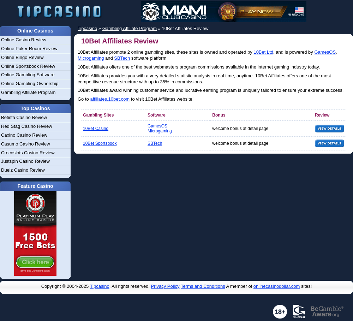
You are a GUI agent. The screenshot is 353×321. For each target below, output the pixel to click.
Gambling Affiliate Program (28, 92)
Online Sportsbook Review (28, 66)
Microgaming (91, 58)
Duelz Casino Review (23, 170)
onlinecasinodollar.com (276, 286)
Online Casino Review (23, 39)
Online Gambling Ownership (30, 83)
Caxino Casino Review (24, 135)
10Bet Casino (95, 128)
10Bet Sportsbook (99, 143)
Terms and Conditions (203, 286)
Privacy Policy (165, 286)
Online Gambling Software (28, 74)
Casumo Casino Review (25, 144)
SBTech (122, 58)
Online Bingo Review (22, 57)
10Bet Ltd (263, 52)
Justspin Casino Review (25, 161)
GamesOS (325, 52)
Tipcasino (99, 286)
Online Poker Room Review (29, 48)
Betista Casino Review (24, 117)
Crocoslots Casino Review (28, 152)
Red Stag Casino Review (26, 126)
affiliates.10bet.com (110, 99)
